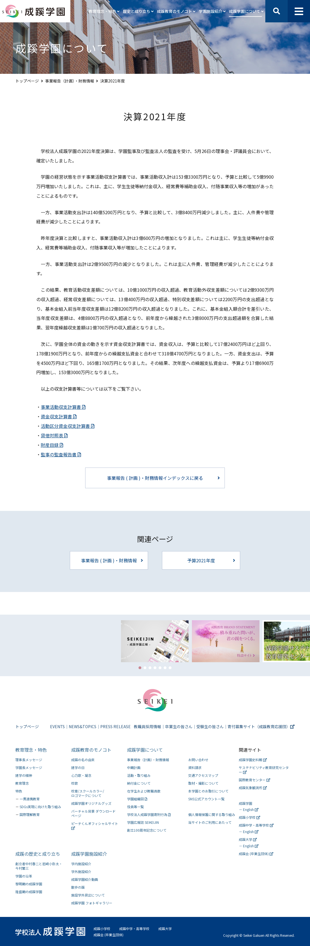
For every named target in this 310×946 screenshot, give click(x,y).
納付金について (139, 783)
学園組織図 (137, 798)
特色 (18, 791)
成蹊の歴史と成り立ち (37, 853)
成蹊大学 (248, 839)
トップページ (27, 81)
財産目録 (52, 445)
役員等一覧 (135, 806)
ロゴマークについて (96, 793)
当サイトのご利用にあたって (210, 822)
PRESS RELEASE (115, 726)
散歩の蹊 (78, 887)
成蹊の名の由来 (83, 759)
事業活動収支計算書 (63, 407)
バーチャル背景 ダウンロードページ (93, 813)
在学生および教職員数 (144, 791)
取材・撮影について (203, 783)
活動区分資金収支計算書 (67, 426)
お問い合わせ (198, 759)
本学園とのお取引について (208, 791)
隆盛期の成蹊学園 (28, 891)
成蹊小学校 (249, 817)
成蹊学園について (145, 749)
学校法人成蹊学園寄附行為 (149, 814)
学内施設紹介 (81, 863)
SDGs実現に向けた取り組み (40, 806)
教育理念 (22, 783)
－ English (249, 809)
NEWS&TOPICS (82, 726)
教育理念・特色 (31, 749)
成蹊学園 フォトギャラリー (91, 902)
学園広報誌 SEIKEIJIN (143, 822)
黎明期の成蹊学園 (28, 883)
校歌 (74, 783)
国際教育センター (254, 779)
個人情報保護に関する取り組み (211, 814)
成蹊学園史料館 (253, 759)
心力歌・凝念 (81, 775)
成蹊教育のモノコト (91, 749)
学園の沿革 (23, 876)
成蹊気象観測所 (253, 787)
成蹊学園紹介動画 (84, 879)
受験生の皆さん (210, 726)
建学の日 (78, 767)
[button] (140, 667)
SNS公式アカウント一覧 (206, 798)
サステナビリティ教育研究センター (264, 769)
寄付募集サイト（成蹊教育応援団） (261, 726)
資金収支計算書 (59, 416)
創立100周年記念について (146, 830)
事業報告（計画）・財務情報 (69, 81)
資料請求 (195, 767)
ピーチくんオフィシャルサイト (94, 825)
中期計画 (133, 767)
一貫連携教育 (30, 798)
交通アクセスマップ (203, 775)
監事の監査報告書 (61, 454)
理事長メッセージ (28, 759)
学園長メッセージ (28, 767)
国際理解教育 (30, 814)
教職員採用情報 (147, 726)
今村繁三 (40, 866)
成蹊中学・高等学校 (256, 825)
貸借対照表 (54, 435)
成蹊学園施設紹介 (89, 853)
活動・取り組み (139, 775)
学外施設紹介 (81, 871)
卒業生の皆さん (178, 726)
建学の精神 (23, 775)
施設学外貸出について (88, 895)
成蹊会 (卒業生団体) (256, 853)
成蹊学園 (245, 803)
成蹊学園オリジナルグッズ (91, 803)
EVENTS (57, 726)
